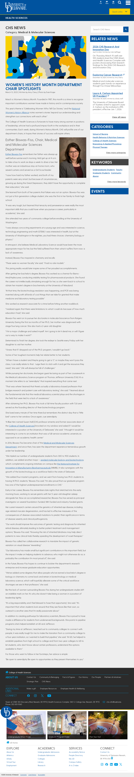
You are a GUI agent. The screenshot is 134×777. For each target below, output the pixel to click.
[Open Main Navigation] (128, 3)
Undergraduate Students (104, 169)
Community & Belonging (49, 677)
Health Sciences (16, 17)
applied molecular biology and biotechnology (62, 460)
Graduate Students (101, 173)
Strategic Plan (32, 681)
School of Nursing (100, 134)
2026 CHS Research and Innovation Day (106, 48)
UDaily (9, 759)
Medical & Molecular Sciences (36, 32)
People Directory (76, 755)
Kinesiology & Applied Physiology (107, 144)
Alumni (96, 176)
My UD (71, 759)
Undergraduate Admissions (48, 752)
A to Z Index (74, 765)
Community (116, 173)
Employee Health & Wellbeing (73, 688)
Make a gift (31, 688)
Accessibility (41, 775)
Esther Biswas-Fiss (13, 154)
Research (41, 765)
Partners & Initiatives (113, 677)
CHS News (15, 27)
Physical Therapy (100, 147)
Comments (23, 775)
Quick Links (117, 11)
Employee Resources (48, 688)
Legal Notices (32, 775)
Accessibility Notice (77, 752)
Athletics (10, 755)
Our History (83, 677)
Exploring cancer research (107, 74)
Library (40, 762)
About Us (11, 677)
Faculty (119, 169)
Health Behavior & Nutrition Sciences (109, 137)
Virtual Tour (11, 762)
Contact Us (31, 677)
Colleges (41, 759)
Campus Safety (75, 762)
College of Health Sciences (21, 425)
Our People (96, 677)
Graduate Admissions (46, 755)
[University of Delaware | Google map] (112, 758)
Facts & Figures (69, 677)
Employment (11, 765)
